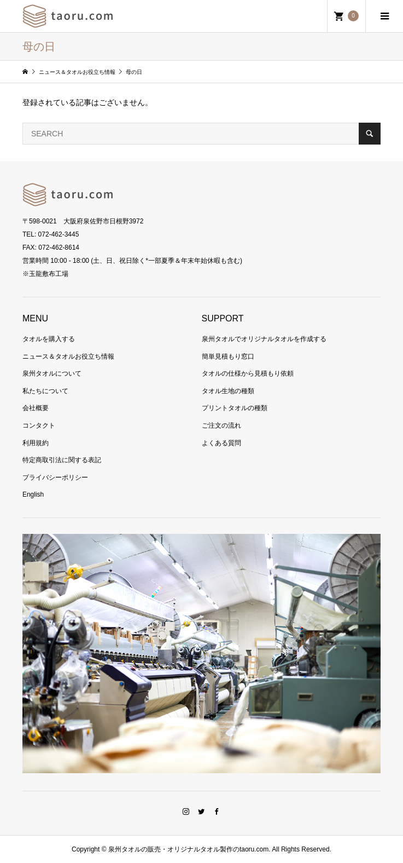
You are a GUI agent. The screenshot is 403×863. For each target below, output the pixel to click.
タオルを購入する (48, 339)
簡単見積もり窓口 (228, 356)
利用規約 (35, 443)
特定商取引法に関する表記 (61, 460)
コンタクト (38, 425)
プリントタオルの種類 (234, 408)
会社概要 (35, 408)
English (33, 494)
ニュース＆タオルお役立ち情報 (68, 356)
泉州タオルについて (51, 373)
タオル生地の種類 (228, 391)
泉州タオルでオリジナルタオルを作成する (264, 339)
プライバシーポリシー (55, 477)
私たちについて (45, 391)
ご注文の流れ (221, 425)
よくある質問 (221, 443)
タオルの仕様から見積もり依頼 (248, 373)
